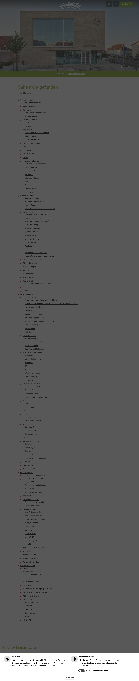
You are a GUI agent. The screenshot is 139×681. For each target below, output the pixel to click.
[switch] (81, 670)
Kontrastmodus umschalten (97, 670)
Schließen (69, 677)
